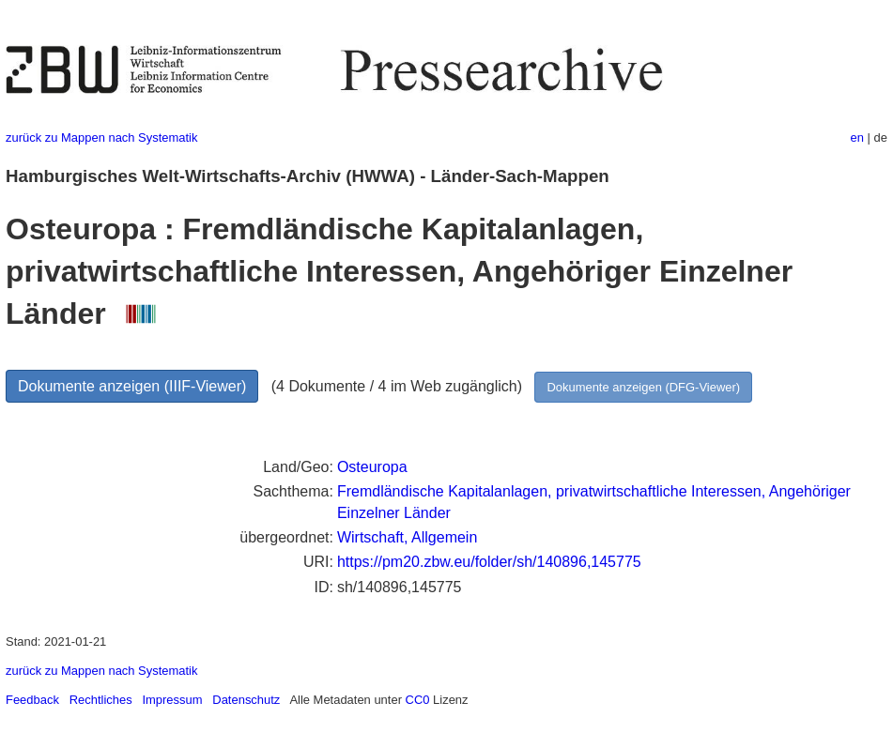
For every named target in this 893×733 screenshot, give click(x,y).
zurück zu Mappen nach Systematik (101, 137)
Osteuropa (372, 467)
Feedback (32, 700)
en (857, 137)
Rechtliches (100, 700)
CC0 (418, 700)
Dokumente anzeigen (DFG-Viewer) (643, 387)
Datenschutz (246, 700)
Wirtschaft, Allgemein (407, 537)
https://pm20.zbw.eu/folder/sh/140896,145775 (489, 562)
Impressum (172, 700)
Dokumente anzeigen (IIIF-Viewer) (132, 386)
